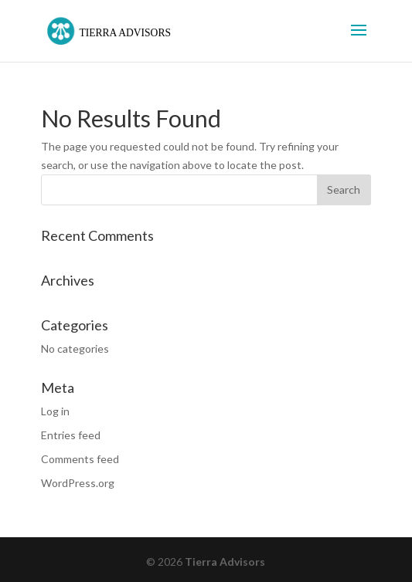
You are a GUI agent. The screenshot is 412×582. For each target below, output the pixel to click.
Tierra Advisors (225, 561)
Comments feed (80, 458)
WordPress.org (77, 482)
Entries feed (70, 435)
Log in (55, 411)
